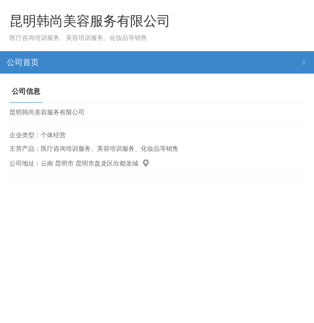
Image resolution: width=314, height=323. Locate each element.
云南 (47, 163)
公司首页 (23, 62)
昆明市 (64, 163)
